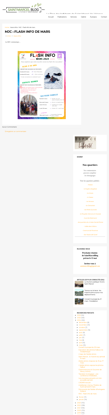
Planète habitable (83, 392)
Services (73, 17)
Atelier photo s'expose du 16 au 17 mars (89, 250)
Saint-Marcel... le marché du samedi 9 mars (90, 246)
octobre (81, 216)
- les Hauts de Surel (89, 123)
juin (79, 226)
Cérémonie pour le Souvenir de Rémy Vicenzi (88, 259)
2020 (78, 299)
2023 (78, 291)
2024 (78, 209)
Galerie (83, 17)
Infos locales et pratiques (86, 385)
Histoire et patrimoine (84, 378)
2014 (78, 314)
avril (79, 231)
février (80, 285)
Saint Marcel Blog (85, 351)
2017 (78, 306)
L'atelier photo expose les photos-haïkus (90, 255)
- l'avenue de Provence (89, 119)
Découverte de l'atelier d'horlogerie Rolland (90, 279)
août (80, 221)
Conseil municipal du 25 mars (88, 236)
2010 (78, 324)
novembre (82, 213)
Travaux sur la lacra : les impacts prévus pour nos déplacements (92, 181)
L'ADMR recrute (83, 271)
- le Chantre (88, 85)
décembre (82, 211)
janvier (80, 288)
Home (8, 27)
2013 (78, 317)
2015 (78, 311)
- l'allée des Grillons (88, 115)
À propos (93, 17)
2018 (78, 304)
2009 (78, 327)
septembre (82, 218)
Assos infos (15, 27)
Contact (104, 17)
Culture (79, 371)
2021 (78, 296)
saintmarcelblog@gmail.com (89, 154)
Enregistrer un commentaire (16, 133)
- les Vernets (88, 81)
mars (80, 234)
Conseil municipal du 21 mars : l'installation (91, 189)
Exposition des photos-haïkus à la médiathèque (89, 239)
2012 (78, 319)
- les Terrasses (89, 90)
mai (79, 229)
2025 (78, 206)
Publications (62, 17)
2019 (78, 301)
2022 (78, 294)
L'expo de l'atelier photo (86, 243)
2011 (78, 322)
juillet (80, 223)
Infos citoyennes (82, 382)
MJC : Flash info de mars (86, 282)
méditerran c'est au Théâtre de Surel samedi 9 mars (88, 274)
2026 (78, 204)
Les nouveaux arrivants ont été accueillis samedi (88, 268)
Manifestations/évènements (86, 389)
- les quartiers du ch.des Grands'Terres (89, 111)
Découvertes (81, 374)
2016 (78, 309)
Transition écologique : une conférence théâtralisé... (87, 263)
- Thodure (89, 73)
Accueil (51, 17)
